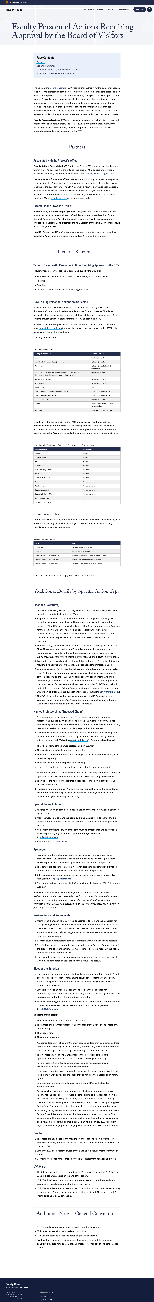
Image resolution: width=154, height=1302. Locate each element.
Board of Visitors (58, 87)
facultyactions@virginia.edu (100, 173)
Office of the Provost (21, 1287)
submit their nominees (50, 328)
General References (46, 65)
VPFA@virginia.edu (109, 691)
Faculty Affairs (14, 9)
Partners (40, 62)
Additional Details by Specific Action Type (56, 69)
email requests (59, 198)
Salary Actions (60, 841)
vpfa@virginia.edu (79, 740)
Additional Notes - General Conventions (56, 73)
